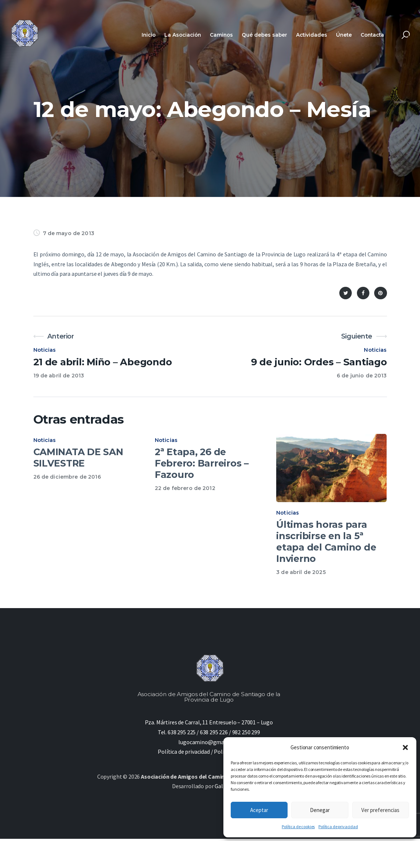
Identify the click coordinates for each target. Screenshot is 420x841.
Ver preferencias (380, 810)
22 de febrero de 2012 (185, 488)
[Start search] (406, 35)
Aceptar (259, 810)
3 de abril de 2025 (301, 574)
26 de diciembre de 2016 (67, 476)
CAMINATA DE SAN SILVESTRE (78, 457)
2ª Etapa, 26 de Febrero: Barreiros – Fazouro (202, 463)
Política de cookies (298, 826)
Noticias (44, 350)
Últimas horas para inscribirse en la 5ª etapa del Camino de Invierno (326, 543)
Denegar (320, 810)
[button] (405, 747)
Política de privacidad (338, 826)
